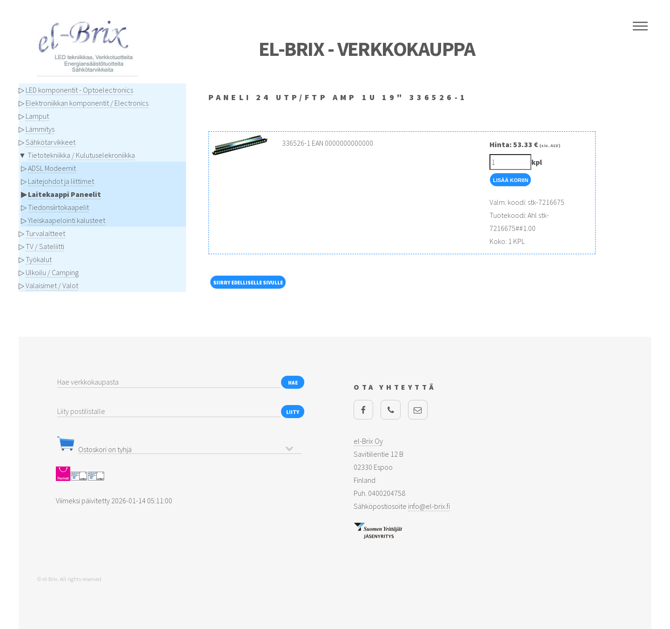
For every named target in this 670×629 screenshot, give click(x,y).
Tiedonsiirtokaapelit (58, 207)
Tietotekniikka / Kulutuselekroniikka (81, 155)
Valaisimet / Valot (52, 285)
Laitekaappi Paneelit (64, 194)
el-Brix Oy (368, 441)
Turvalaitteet (45, 233)
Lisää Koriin (510, 180)
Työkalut (39, 259)
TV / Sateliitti (45, 246)
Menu (640, 26)
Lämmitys (40, 129)
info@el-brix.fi (429, 506)
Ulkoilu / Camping (52, 272)
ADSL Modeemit (52, 168)
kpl (536, 162)
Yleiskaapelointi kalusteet (66, 220)
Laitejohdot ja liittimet (61, 181)
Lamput (37, 116)
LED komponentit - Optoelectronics (79, 90)
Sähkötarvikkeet (50, 142)
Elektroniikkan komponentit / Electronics (87, 103)
